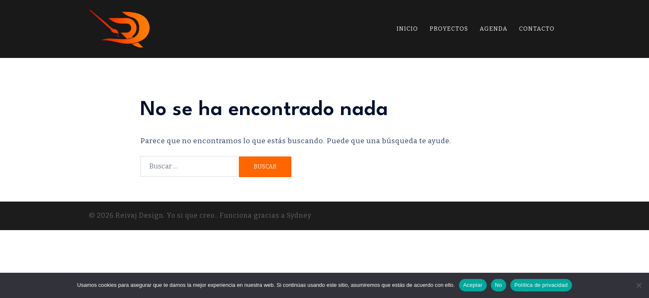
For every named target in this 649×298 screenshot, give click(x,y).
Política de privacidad (541, 285)
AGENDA (493, 28)
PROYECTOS (449, 28)
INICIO (407, 28)
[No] (639, 285)
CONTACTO (537, 28)
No (498, 285)
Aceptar (473, 285)
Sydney (299, 215)
